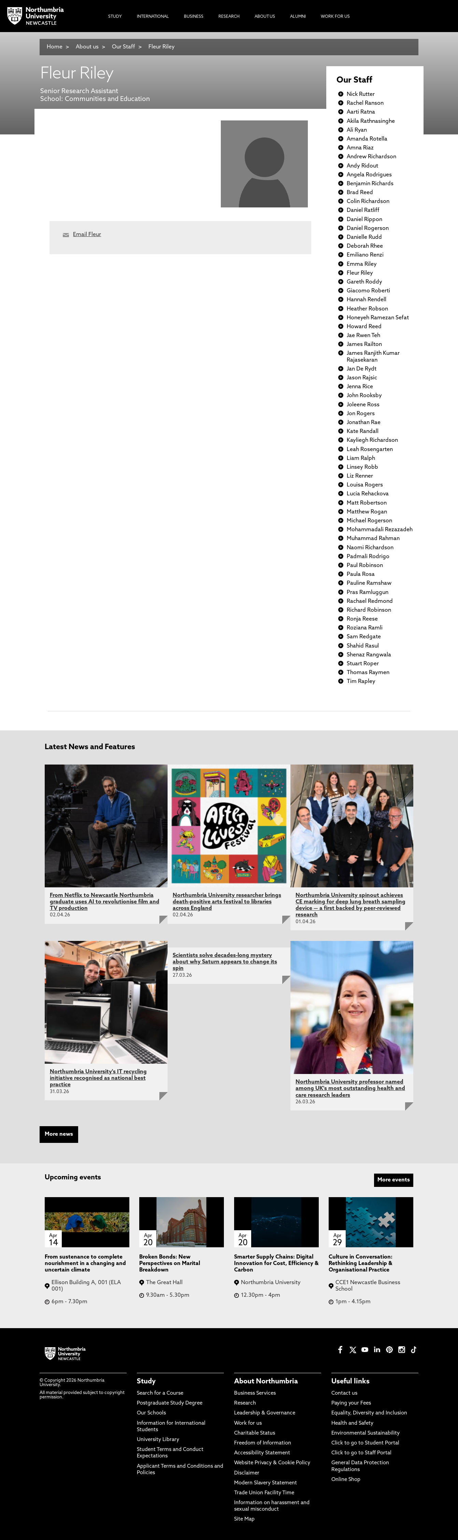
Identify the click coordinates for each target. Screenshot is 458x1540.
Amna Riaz (360, 148)
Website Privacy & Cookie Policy (272, 1463)
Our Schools (151, 1413)
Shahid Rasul (363, 646)
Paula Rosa (361, 574)
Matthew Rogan (367, 512)
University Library (158, 1439)
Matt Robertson (367, 503)
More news (59, 1134)
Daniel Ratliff (363, 210)
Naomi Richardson (370, 548)
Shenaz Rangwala (369, 655)
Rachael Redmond (370, 601)
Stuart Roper (363, 664)
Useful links (350, 1381)
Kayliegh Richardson (372, 440)
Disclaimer (246, 1473)
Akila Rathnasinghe (371, 121)
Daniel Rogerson (368, 228)
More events (393, 1180)
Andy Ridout (362, 166)
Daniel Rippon (364, 219)
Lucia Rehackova (368, 494)
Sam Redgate (364, 637)
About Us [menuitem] (265, 17)
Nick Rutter (361, 94)
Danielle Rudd (364, 237)
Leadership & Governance (264, 1413)
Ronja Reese (362, 619)
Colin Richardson (368, 201)
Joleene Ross (363, 405)
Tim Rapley (361, 681)
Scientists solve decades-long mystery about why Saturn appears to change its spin (225, 962)
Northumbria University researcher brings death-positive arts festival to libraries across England (227, 902)
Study (146, 1381)
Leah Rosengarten (370, 449)
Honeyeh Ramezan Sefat (378, 318)
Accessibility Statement (262, 1453)
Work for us (248, 1423)
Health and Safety (352, 1423)
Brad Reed (360, 192)
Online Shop (345, 1479)
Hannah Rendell (366, 300)
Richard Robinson (369, 610)
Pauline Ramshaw (369, 583)
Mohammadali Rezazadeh (380, 530)
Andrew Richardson (371, 157)
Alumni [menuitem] (298, 17)
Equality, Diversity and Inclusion (369, 1413)
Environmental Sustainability (365, 1433)
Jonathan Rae (364, 422)
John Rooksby (364, 395)
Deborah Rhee (365, 246)
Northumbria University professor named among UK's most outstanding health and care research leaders (350, 1088)
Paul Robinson (365, 565)
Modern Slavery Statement (265, 1483)
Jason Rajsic (362, 378)
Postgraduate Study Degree (169, 1403)
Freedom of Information (262, 1443)
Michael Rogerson (369, 521)
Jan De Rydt (361, 369)
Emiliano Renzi (365, 255)
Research (245, 1403)
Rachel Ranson (365, 103)
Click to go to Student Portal (365, 1443)
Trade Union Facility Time (264, 1493)
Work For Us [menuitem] (335, 17)
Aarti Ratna (361, 112)
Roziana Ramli (365, 628)
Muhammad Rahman (373, 538)
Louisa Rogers (365, 485)
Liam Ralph (361, 458)
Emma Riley (362, 264)
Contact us (344, 1393)
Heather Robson (367, 309)
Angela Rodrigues (369, 175)
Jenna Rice (360, 387)
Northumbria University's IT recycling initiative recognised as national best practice (98, 1078)
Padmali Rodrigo (368, 557)
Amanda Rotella (367, 139)
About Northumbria (266, 1381)
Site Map (244, 1519)
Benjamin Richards (370, 184)
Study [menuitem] (115, 17)
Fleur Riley (161, 47)
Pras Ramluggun (367, 592)
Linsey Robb (362, 467)
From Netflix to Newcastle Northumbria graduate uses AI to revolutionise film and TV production (104, 902)
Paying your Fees (351, 1403)
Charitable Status (254, 1433)
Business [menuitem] (193, 17)
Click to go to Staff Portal (361, 1453)
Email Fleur (87, 234)
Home (54, 47)
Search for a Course (160, 1393)
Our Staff (123, 47)
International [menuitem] (153, 17)
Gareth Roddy (364, 282)
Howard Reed (364, 327)
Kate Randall (362, 431)
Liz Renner (360, 476)
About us (87, 47)
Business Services (255, 1393)
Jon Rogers (361, 414)
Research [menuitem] (229, 17)
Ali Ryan (357, 130)
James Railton (364, 344)
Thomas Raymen (368, 672)
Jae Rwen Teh (363, 335)
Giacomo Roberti (368, 291)
